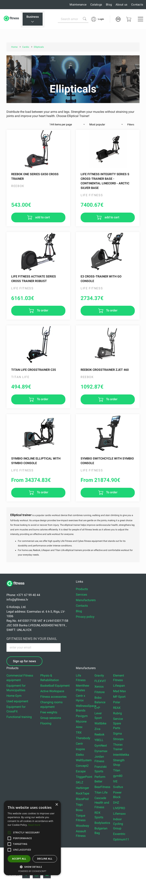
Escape (81, 771)
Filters (130, 124)
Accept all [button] (19, 858)
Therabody (83, 738)
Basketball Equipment (55, 685)
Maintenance (78, 4)
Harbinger (82, 788)
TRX (79, 732)
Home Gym (13, 696)
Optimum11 (121, 839)
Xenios (99, 686)
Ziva (97, 729)
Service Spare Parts (118, 723)
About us (121, 4)
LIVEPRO (119, 808)
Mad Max (119, 691)
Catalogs (96, 4)
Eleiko (80, 754)
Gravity (99, 675)
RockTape (82, 793)
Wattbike (100, 723)
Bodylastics (102, 823)
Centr (79, 743)
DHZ (116, 802)
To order (42, 310)
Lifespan (119, 685)
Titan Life (100, 792)
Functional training (19, 717)
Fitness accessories (53, 696)
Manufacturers (86, 600)
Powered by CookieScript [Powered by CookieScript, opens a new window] (32, 871)
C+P (97, 708)
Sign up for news (24, 661)
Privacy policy (85, 617)
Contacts (137, 4)
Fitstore (99, 692)
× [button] (56, 804)
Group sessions (50, 718)
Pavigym (82, 716)
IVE (115, 781)
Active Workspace (52, 691)
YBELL (98, 740)
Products (82, 589)
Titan (116, 770)
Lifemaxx (119, 813)
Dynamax (100, 751)
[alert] (32, 838)
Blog (109, 4)
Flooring (45, 723)
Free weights (48, 712)
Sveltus (118, 787)
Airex (79, 727)
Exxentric (119, 834)
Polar (116, 702)
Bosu (79, 810)
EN (118, 19)
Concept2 (82, 766)
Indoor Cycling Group (118, 823)
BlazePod (82, 799)
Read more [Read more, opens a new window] (34, 825)
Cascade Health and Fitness (101, 802)
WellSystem (84, 760)
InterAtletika (121, 754)
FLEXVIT (100, 681)
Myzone (81, 721)
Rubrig (117, 713)
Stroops (118, 739)
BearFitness (102, 787)
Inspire (80, 749)
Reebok (99, 734)
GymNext (100, 745)
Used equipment (17, 701)
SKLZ (79, 782)
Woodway (82, 825)
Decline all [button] (44, 858)
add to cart (42, 217)
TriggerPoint (84, 777)
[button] (9, 832)
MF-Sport (119, 696)
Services (81, 594)
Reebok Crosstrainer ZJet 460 (105, 370)
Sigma (117, 733)
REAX (117, 708)
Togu (79, 804)
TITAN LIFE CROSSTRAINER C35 (33, 370)
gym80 (117, 776)
